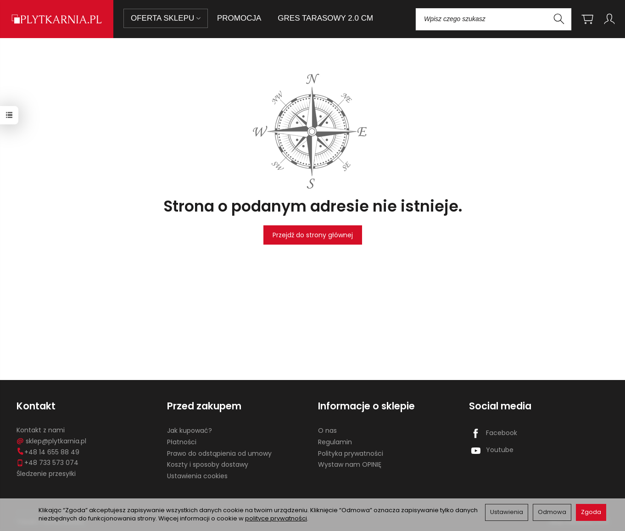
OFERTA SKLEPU (166, 18)
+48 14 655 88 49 (48, 452)
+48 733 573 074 (47, 462)
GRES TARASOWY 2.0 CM (325, 18)
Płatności (181, 442)
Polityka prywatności (350, 453)
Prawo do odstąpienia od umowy (219, 453)
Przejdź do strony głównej (313, 235)
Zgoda (591, 512)
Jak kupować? (189, 430)
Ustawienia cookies (197, 476)
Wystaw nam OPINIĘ (349, 464)
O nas (327, 430)
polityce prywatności (276, 518)
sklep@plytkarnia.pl (51, 441)
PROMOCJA (239, 18)
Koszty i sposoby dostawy (207, 464)
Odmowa (552, 512)
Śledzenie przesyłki (46, 473)
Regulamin (335, 442)
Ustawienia (506, 512)
